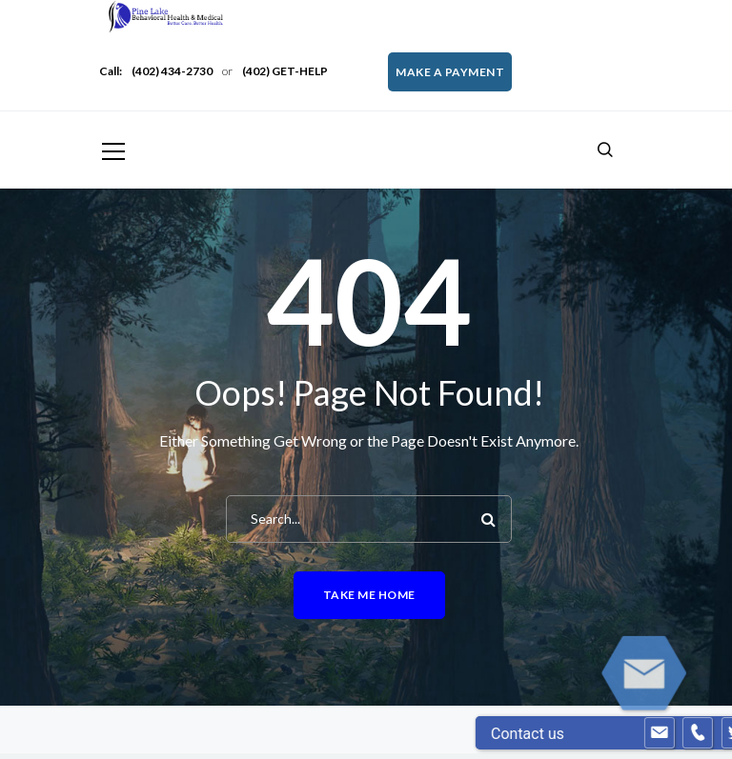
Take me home (369, 595)
